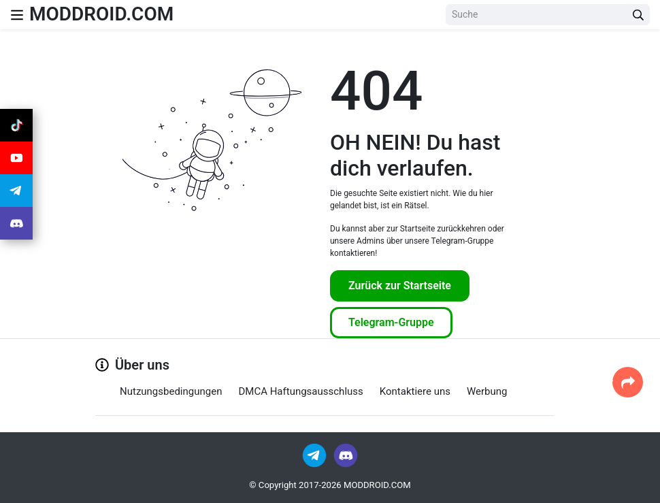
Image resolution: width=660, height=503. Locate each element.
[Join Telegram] (315, 454)
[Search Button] (638, 14)
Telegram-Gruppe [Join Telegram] (391, 322)
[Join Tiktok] (16, 125)
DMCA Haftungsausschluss (300, 391)
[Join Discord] (345, 454)
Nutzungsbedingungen (171, 391)
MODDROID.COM (101, 14)
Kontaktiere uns (415, 391)
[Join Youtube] (16, 158)
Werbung (487, 391)
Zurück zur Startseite (399, 285)
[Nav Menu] (17, 14)
